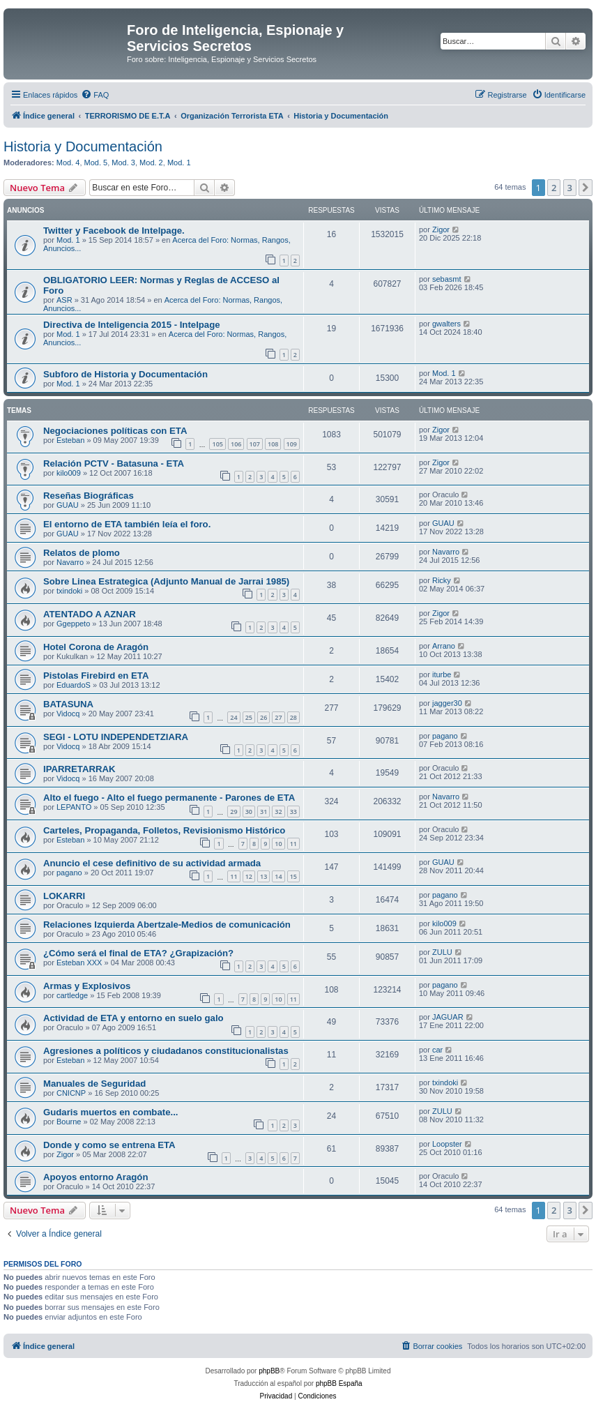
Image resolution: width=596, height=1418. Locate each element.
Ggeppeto (73, 623)
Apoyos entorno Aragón (95, 1177)
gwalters (446, 323)
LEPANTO (73, 807)
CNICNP (71, 1093)
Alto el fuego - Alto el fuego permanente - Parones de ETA (169, 797)
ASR (64, 300)
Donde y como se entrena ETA (109, 1145)
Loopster (447, 1144)
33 (293, 811)
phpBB (269, 1371)
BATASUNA (68, 704)
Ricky (441, 580)
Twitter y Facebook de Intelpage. (114, 230)
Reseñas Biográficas (88, 495)
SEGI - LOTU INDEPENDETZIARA (115, 737)
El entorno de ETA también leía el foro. (127, 524)
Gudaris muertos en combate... (110, 1112)
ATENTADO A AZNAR (89, 614)
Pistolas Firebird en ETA (95, 675)
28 (293, 717)
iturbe (442, 674)
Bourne (68, 1121)
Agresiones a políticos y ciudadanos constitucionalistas (166, 1051)
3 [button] (569, 187)
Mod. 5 (96, 162)
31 (263, 811)
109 (291, 443)
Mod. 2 (151, 162)
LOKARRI (64, 896)
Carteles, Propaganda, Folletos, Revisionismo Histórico (164, 830)
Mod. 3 (123, 162)
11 (293, 843)
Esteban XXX (79, 962)
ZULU (442, 952)
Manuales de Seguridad (94, 1083)
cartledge (72, 995)
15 (293, 876)
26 (263, 717)
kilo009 (68, 473)
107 (255, 443)
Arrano (443, 646)
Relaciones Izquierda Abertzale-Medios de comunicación (167, 924)
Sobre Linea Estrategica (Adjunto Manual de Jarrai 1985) (166, 581)
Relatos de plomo (81, 553)
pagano (445, 736)
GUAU (67, 505)
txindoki (69, 591)
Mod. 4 (68, 162)
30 (248, 811)
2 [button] (553, 187)
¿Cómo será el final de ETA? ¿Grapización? (138, 953)
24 (233, 717)
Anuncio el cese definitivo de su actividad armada (152, 863)
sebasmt (446, 279)
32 (278, 811)
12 (248, 876)
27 (278, 717)
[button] (586, 187)
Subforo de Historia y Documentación (125, 374)
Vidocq (67, 713)
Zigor (441, 229)
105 (217, 443)
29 (233, 811)
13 (263, 876)
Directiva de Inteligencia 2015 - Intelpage (131, 324)
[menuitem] (95, 94)
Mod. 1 (179, 162)
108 (273, 443)
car (437, 1050)
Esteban (70, 440)
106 (236, 443)
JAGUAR (448, 1017)
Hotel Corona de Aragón (95, 647)
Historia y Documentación (82, 146)
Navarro (70, 562)
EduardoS (73, 685)
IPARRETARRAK (79, 769)
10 (278, 843)
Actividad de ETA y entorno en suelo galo (133, 1018)
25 (248, 717)
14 (278, 876)
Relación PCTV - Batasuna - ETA (113, 463)
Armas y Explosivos (86, 986)
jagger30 (447, 703)
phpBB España (339, 1383)
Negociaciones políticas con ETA (115, 430)
